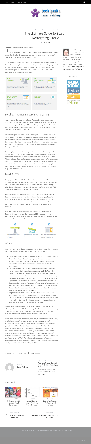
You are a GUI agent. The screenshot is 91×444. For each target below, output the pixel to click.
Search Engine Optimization (44, 29)
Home (6, 2)
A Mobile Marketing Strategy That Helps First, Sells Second (32, 403)
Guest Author (46, 42)
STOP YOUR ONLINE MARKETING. (18, 415)
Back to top (81, 440)
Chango (35, 319)
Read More (41, 374)
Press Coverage (21, 2)
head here (32, 290)
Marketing (33, 29)
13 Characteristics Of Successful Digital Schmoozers (13, 403)
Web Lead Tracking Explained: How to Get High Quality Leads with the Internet (48, 365)
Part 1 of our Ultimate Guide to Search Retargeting (29, 53)
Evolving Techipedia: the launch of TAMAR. (45, 415)
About (12, 2)
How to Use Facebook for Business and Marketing (50, 403)
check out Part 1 (18, 169)
